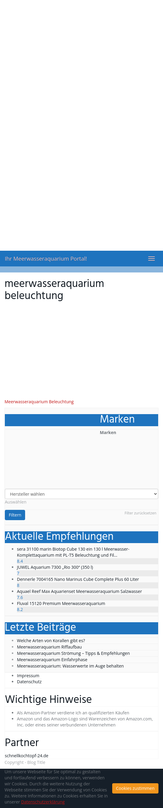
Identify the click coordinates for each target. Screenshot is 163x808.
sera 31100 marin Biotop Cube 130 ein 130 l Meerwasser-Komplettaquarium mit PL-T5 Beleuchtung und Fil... (73, 552)
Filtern (15, 515)
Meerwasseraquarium (26, 401)
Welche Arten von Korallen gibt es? (51, 640)
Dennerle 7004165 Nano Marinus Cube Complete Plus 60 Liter (78, 579)
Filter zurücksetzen (140, 513)
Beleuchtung (61, 401)
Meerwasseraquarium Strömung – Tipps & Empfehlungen (73, 653)
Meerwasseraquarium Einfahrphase (52, 659)
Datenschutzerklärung (43, 802)
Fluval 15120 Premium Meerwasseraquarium (61, 603)
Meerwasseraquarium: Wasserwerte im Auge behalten (70, 666)
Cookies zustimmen (135, 788)
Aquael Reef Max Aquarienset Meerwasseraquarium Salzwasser (79, 591)
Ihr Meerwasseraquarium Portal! (46, 258)
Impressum (28, 675)
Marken (108, 432)
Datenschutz (29, 681)
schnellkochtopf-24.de (26, 755)
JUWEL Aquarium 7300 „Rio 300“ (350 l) (55, 567)
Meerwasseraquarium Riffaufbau (49, 647)
